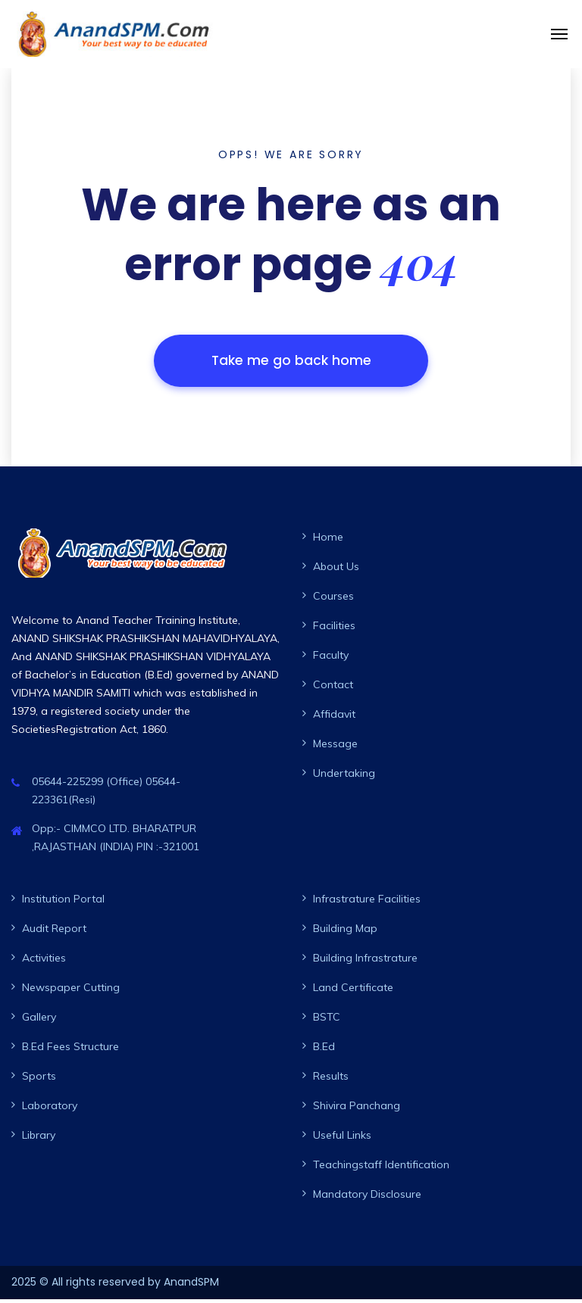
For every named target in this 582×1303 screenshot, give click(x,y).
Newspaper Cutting (71, 991)
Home (328, 540)
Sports (39, 1079)
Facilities (334, 629)
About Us (336, 570)
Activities (44, 961)
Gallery (39, 1020)
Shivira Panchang (356, 1109)
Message (335, 747)
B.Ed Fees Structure (70, 1050)
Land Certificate (353, 991)
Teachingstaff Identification (381, 1168)
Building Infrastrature (365, 961)
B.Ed (324, 1050)
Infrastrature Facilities (367, 902)
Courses (333, 599)
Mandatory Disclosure (367, 1198)
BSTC (326, 1020)
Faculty (331, 659)
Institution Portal (63, 902)
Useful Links (342, 1139)
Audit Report (54, 932)
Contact (333, 688)
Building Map (345, 932)
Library (38, 1139)
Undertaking (344, 777)
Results (331, 1079)
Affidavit (334, 718)
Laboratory (49, 1109)
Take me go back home (291, 362)
